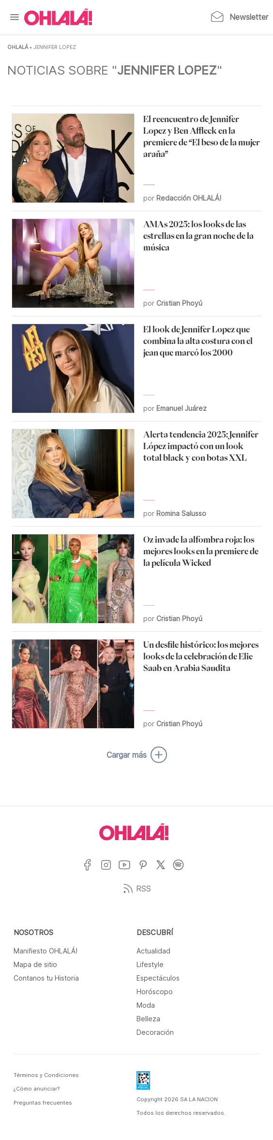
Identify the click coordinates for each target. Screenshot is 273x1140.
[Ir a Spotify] (182, 870)
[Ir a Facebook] (91, 871)
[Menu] (14, 17)
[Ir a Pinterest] (146, 871)
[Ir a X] (164, 871)
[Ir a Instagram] (110, 871)
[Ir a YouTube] (128, 870)
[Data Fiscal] (143, 1083)
